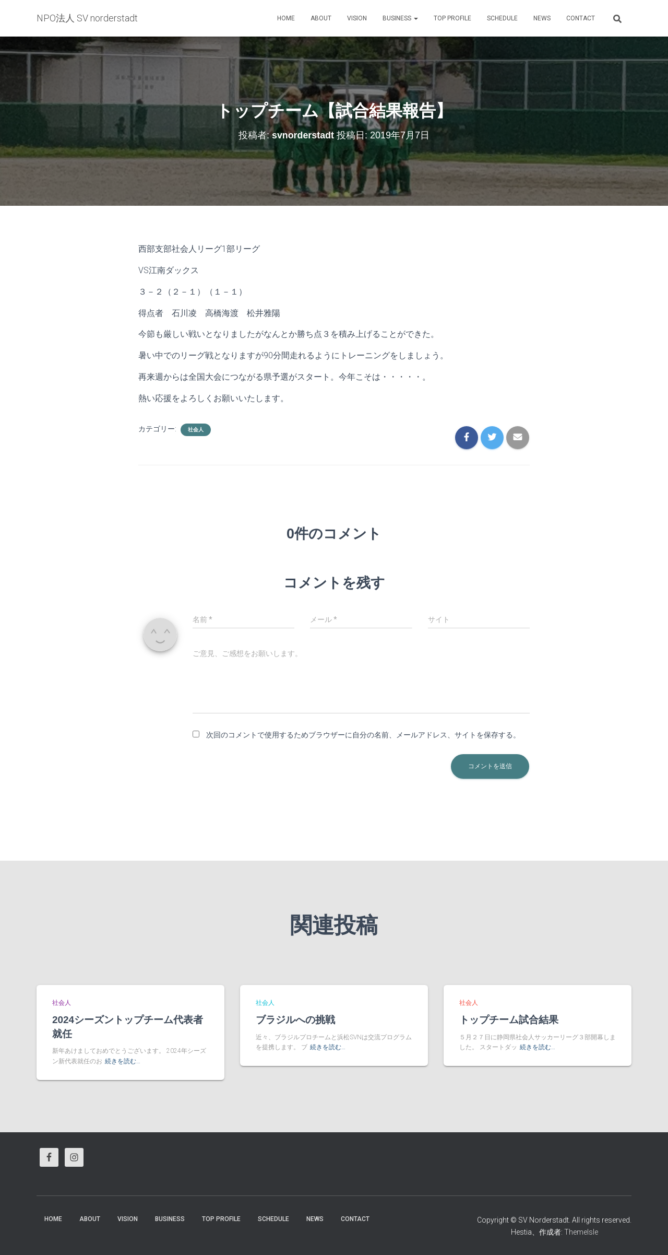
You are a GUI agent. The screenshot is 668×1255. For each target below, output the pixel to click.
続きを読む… (122, 1061)
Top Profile (452, 18)
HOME (286, 18)
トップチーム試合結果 (508, 1019)
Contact (580, 18)
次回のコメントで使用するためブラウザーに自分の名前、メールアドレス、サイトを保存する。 (363, 735)
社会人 (196, 429)
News (542, 18)
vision (357, 18)
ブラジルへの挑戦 (295, 1019)
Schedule (502, 18)
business (400, 18)
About (321, 18)
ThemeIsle (581, 1232)
